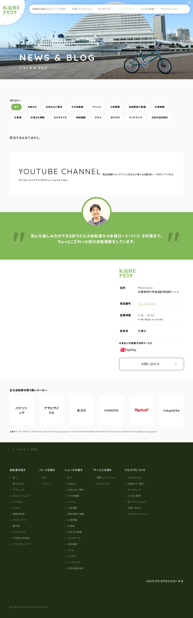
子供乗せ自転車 (21, 538)
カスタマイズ (104, 9)
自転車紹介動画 (137, 106)
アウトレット (19, 489)
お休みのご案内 (54, 106)
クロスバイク (19, 520)
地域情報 (81, 117)
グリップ (46, 483)
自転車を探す (39, 9)
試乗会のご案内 (136, 483)
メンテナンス (135, 117)
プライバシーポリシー (139, 514)
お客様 (17, 117)
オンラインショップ (137, 501)
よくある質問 (147, 9)
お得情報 (160, 106)
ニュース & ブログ (27, 449)
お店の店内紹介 (160, 117)
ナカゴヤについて (169, 9)
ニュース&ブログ (125, 9)
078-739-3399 (147, 303)
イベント (96, 106)
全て (16, 106)
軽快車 (16, 526)
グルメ (98, 117)
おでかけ (115, 117)
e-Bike (16, 507)
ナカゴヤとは (134, 477)
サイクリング (134, 489)
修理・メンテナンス (82, 9)
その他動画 (77, 106)
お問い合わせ (150, 364)
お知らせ (32, 106)
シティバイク (19, 532)
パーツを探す (59, 9)
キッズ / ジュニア (21, 495)
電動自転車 (19, 514)
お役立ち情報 (38, 117)
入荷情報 (115, 106)
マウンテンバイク (21, 544)
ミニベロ (17, 501)
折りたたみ (18, 483)
